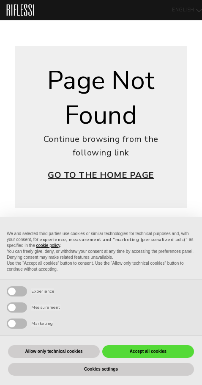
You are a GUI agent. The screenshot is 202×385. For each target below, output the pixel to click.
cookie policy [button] (48, 245)
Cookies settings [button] (101, 369)
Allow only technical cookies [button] (53, 351)
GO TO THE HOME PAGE (101, 175)
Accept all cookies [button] (148, 351)
